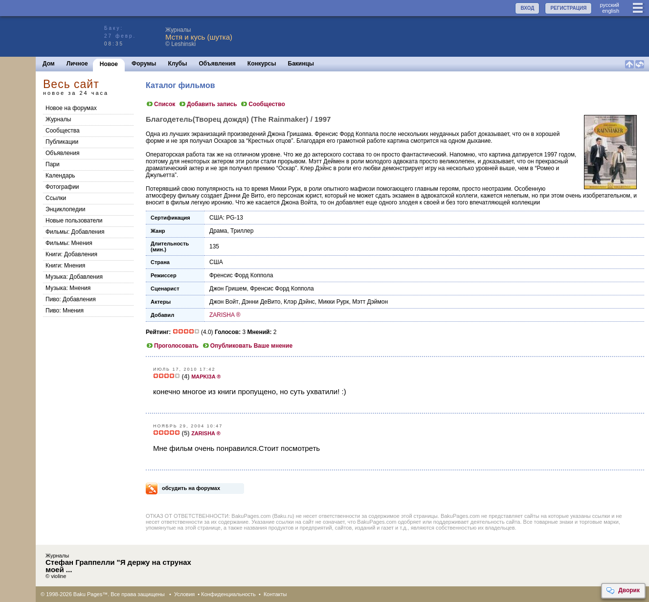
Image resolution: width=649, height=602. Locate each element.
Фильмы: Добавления (74, 231)
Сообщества (62, 130)
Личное (77, 63)
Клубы (177, 63)
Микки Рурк (333, 301)
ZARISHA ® (225, 315)
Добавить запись (208, 104)
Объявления (217, 63)
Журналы (58, 119)
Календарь (60, 175)
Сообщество (262, 104)
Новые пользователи (74, 220)
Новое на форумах (71, 108)
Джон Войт (224, 301)
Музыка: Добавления (74, 276)
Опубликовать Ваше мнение (247, 345)
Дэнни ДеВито (261, 301)
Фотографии (62, 186)
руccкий (609, 5)
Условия (184, 594)
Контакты (275, 594)
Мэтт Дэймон (370, 301)
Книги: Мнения (65, 265)
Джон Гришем (228, 288)
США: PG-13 (226, 217)
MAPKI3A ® (206, 376)
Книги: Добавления (71, 254)
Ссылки (55, 198)
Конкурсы (261, 63)
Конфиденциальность (228, 594)
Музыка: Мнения (67, 288)
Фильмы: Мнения (68, 243)
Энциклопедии (65, 209)
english (610, 11)
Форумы (144, 63)
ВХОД (527, 8)
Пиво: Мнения (64, 310)
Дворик (623, 590)
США (216, 262)
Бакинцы (301, 63)
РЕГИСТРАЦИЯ (568, 8)
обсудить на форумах (191, 488)
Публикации (61, 141)
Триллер (241, 230)
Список (160, 104)
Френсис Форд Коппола (241, 275)
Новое (109, 64)
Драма (218, 230)
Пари (52, 164)
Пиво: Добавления (70, 299)
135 (214, 246)
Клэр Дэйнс (299, 301)
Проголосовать (172, 345)
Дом (49, 63)
